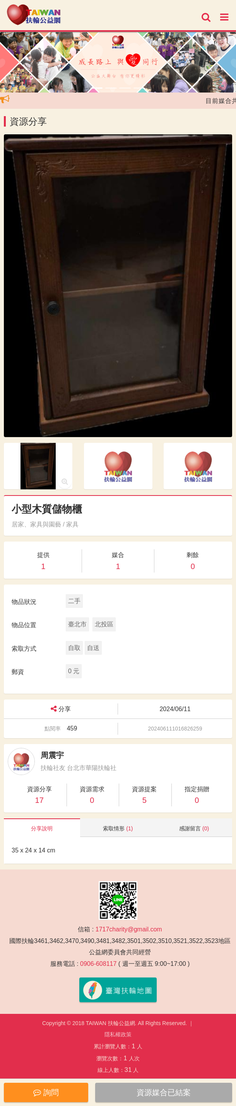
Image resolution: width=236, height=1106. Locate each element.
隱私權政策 (118, 1034)
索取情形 (118, 828)
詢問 (46, 1092)
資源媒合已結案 (164, 1092)
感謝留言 (194, 828)
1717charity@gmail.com (129, 929)
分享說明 (42, 828)
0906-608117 (98, 963)
